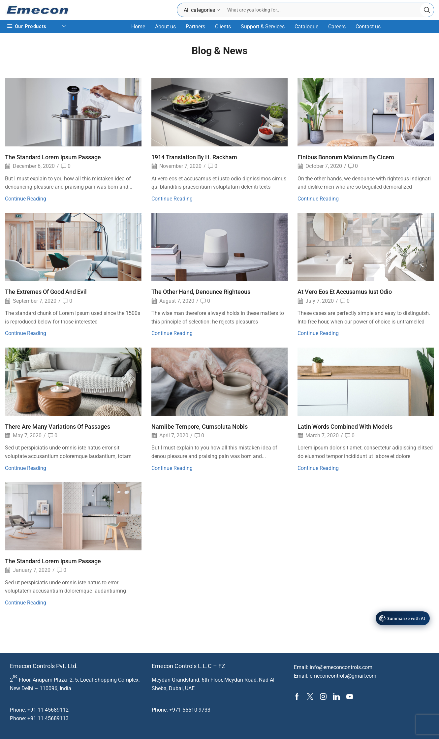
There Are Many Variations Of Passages (57, 426)
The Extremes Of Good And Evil (46, 291)
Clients (223, 26)
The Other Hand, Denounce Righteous (200, 291)
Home (138, 26)
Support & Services (263, 26)
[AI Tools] (403, 618)
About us (165, 26)
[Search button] (427, 10)
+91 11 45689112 (48, 710)
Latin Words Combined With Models (345, 426)
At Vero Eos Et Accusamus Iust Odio (345, 291)
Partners (195, 26)
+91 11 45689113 (48, 718)
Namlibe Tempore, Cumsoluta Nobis (199, 426)
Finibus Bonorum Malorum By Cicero (346, 157)
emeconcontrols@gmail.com (343, 676)
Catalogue (306, 26)
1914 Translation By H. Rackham (194, 157)
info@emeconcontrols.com (341, 667)
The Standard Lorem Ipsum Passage (53, 157)
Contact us (368, 26)
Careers (337, 26)
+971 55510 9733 (189, 710)
